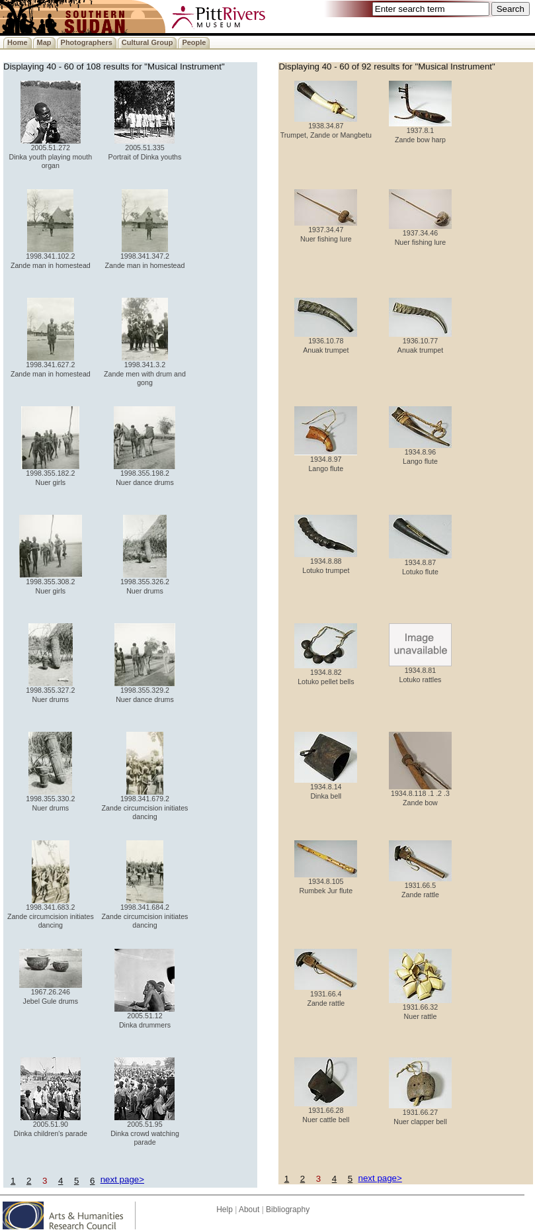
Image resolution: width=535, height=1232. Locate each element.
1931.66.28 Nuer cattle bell (325, 1111)
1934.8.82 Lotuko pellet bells (325, 673)
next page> (122, 1179)
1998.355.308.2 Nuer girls (50, 582)
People (194, 42)
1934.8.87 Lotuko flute (420, 563)
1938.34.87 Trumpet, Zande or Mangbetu (326, 126)
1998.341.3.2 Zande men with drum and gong (145, 370)
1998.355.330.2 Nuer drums (50, 799)
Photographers (86, 42)
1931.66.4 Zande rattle (325, 994)
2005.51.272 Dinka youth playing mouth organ (51, 153)
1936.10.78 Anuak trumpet (325, 341)
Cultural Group (147, 42)
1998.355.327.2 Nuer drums (50, 691)
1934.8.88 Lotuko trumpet (325, 562)
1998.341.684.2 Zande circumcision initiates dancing (145, 913)
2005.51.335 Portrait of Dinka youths (145, 148)
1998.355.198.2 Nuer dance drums (144, 474)
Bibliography (287, 1209)
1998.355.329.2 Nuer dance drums (144, 691)
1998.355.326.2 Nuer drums (144, 582)
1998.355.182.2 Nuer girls (50, 474)
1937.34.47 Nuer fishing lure (325, 230)
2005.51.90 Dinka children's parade (50, 1125)
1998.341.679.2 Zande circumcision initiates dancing (145, 804)
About (249, 1209)
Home (17, 42)
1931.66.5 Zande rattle (420, 886)
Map (44, 42)
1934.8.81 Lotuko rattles (420, 671)
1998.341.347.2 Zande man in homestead (145, 257)
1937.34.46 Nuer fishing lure (420, 233)
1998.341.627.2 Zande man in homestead (51, 365)
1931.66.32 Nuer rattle (420, 1008)
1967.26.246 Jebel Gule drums (50, 992)
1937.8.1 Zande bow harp (420, 131)
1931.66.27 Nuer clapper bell (420, 1113)
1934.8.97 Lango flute (325, 460)
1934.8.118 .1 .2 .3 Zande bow (420, 794)
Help (224, 1209)
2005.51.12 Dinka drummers (144, 1016)
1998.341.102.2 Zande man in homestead (51, 257)
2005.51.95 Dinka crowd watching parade (144, 1130)
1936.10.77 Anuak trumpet (420, 341)
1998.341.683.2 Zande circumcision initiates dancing (50, 913)
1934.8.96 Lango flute (420, 452)
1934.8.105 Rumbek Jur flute (325, 882)
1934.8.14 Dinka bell (325, 787)
